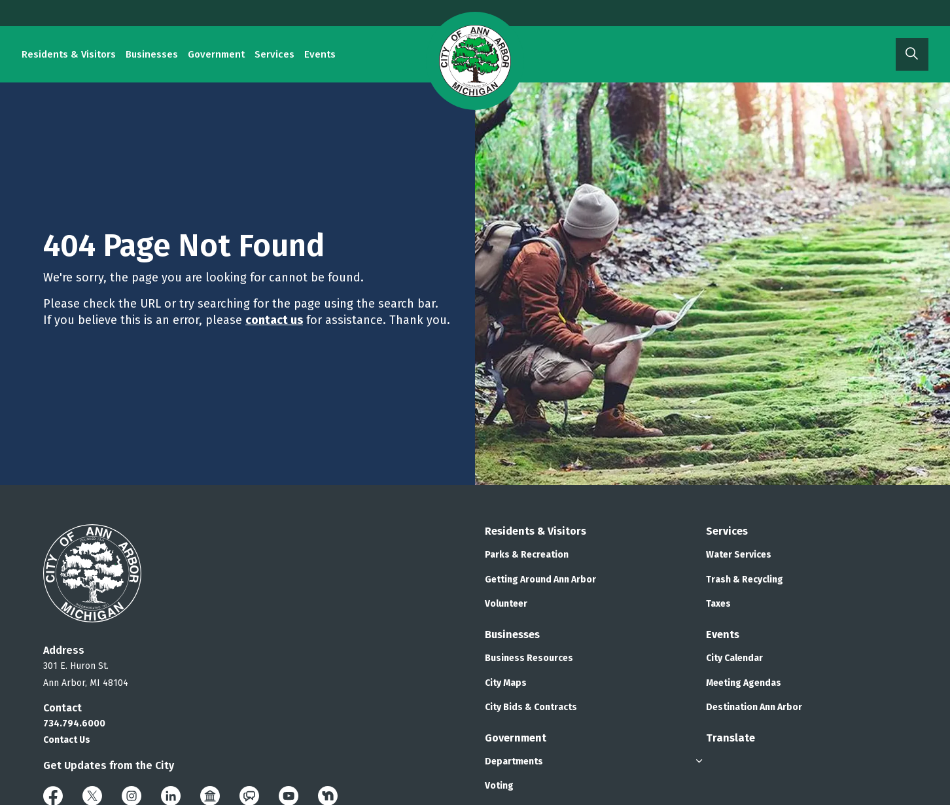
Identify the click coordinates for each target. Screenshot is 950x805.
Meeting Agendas (743, 683)
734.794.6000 (74, 723)
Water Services (738, 554)
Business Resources (529, 658)
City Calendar (734, 658)
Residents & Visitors (69, 54)
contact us (274, 320)
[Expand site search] (912, 54)
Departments (514, 761)
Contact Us (66, 739)
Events (320, 54)
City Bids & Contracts (531, 707)
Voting (499, 785)
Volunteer (506, 603)
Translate (730, 738)
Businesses (152, 54)
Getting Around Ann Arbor (540, 579)
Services (274, 54)
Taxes (718, 603)
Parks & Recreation (527, 554)
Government (216, 54)
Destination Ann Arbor (754, 707)
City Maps (506, 683)
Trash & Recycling (744, 579)
